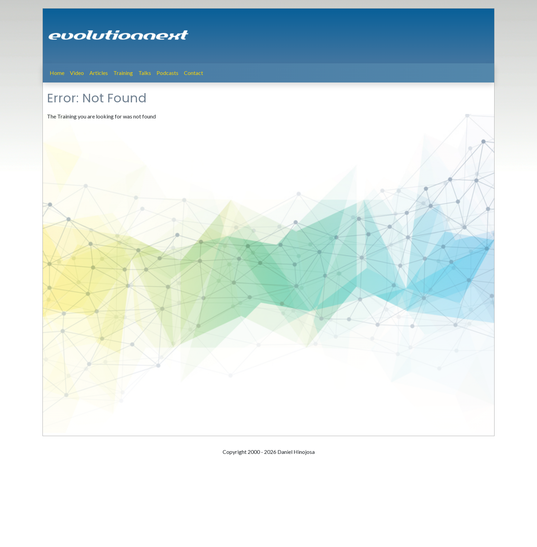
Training (123, 72)
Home (57, 72)
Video (77, 72)
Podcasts (167, 72)
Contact (193, 72)
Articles (98, 72)
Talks (144, 72)
